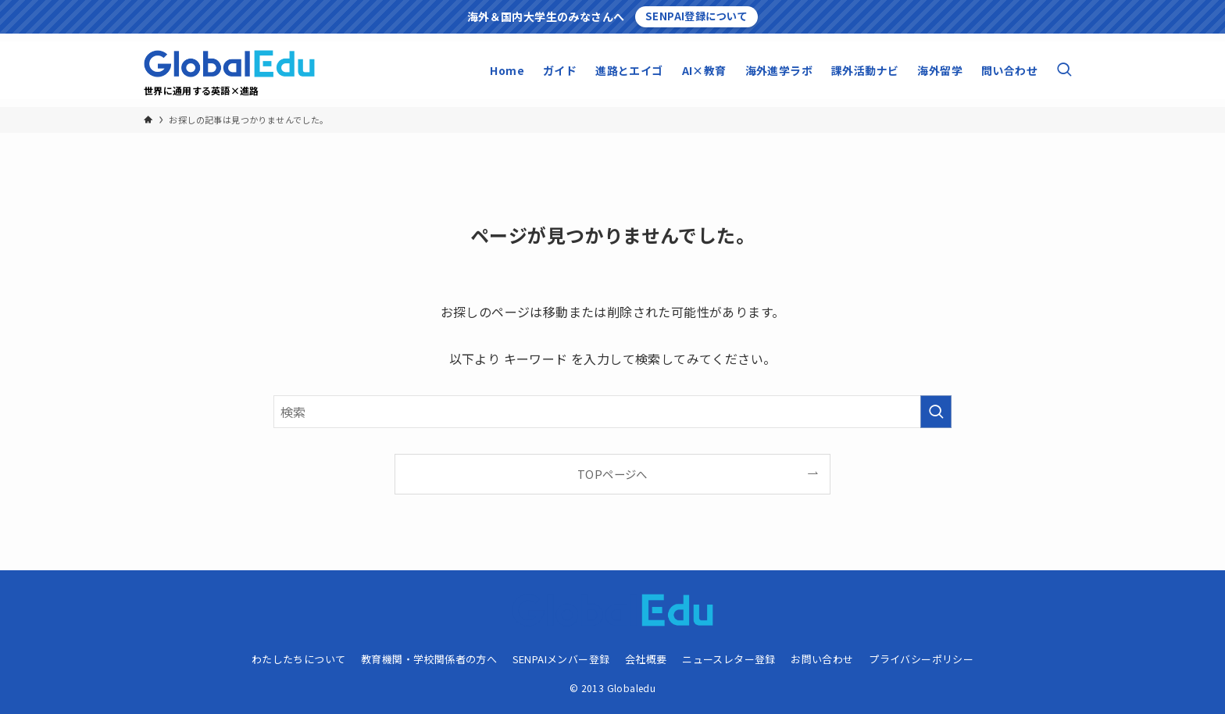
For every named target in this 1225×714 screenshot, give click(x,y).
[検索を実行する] (936, 411)
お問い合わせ (822, 659)
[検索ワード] (612, 411)
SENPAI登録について (696, 16)
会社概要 (646, 659)
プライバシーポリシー (921, 659)
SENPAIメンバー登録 (561, 659)
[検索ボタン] (1064, 70)
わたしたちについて (299, 659)
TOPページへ (612, 474)
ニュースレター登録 (729, 659)
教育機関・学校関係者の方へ (429, 659)
